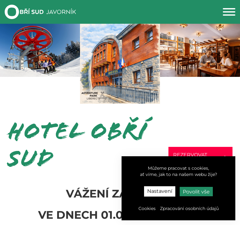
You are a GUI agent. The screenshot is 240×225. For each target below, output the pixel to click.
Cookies (147, 208)
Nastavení (159, 191)
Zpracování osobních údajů (189, 208)
